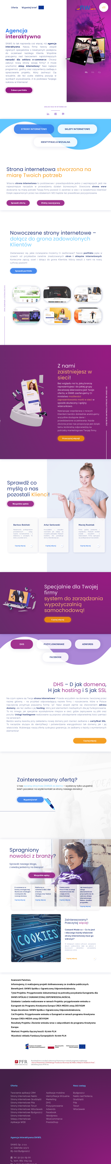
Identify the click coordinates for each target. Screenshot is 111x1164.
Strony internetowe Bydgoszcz (26, 1112)
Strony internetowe (34, 135)
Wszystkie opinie (21, 510)
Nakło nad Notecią (82, 1096)
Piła (75, 1102)
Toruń (76, 1106)
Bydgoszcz (78, 1092)
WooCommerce (54, 1119)
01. (86, 72)
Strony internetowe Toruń (24, 1106)
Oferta (14, 7)
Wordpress (51, 1115)
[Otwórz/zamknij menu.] (103, 7)
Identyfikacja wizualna (55, 148)
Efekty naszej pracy (57, 202)
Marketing (51, 1099)
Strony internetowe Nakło (24, 1096)
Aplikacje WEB (18, 1122)
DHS (22, 650)
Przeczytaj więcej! (77, 438)
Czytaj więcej (64, 619)
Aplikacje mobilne (55, 1092)
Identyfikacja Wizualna (57, 1096)
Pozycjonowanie (54, 650)
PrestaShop (52, 1122)
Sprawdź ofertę (24, 202)
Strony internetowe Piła (23, 1102)
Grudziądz (78, 1099)
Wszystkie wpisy (35, 875)
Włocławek (79, 1109)
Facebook (55, 663)
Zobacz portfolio (19, 90)
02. (92, 72)
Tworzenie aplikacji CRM (23, 1092)
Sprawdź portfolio (17, 270)
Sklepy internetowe (77, 135)
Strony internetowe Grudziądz (26, 1099)
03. (99, 72)
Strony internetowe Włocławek (27, 1109)
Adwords (87, 650)
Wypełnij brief (29, 7)
